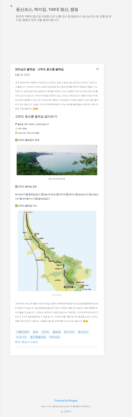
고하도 (45, 331)
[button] (97, 69)
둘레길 (57, 331)
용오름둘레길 (38, 337)
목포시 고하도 (30, 342)
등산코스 (83, 331)
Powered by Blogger (66, 400)
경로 (35, 331)
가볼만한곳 (22, 331)
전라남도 (54, 337)
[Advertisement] (114, 64)
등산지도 (69, 331)
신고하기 (66, 411)
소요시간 (21, 337)
